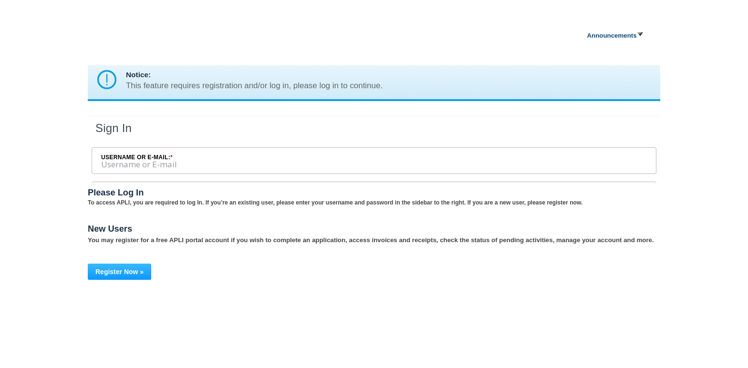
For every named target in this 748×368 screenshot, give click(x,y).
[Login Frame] (374, 150)
